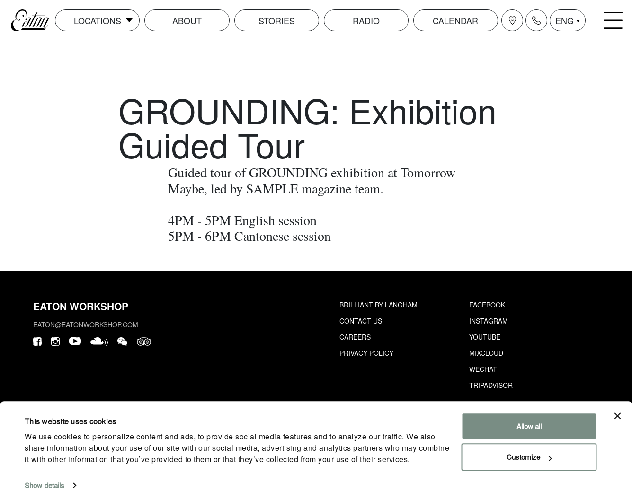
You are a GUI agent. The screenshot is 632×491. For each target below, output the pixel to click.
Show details (44, 472)
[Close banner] (617, 403)
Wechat (483, 369)
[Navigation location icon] (512, 20)
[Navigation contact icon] (536, 20)
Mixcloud (486, 353)
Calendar (455, 20)
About (187, 20)
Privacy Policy (366, 353)
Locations (97, 20)
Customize (529, 444)
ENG (564, 20)
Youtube (484, 337)
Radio (366, 20)
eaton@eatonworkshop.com (85, 324)
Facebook (487, 304)
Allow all (529, 413)
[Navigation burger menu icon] (613, 20)
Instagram (488, 320)
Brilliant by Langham (378, 304)
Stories (276, 20)
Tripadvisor (491, 385)
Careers (355, 337)
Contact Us (360, 320)
